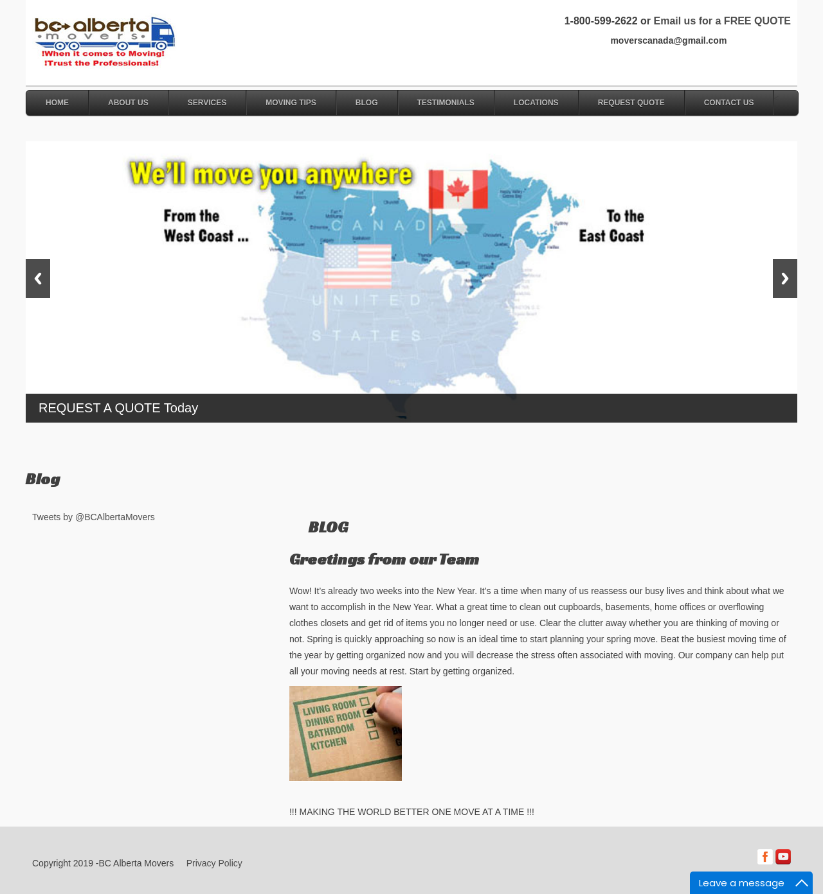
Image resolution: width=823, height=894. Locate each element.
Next (785, 278)
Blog (367, 102)
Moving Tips (291, 102)
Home (57, 102)
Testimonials (446, 102)
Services (207, 102)
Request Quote (631, 102)
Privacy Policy (214, 863)
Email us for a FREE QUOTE (721, 20)
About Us (128, 102)
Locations (536, 102)
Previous (38, 278)
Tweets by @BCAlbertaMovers (93, 517)
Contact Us (729, 102)
